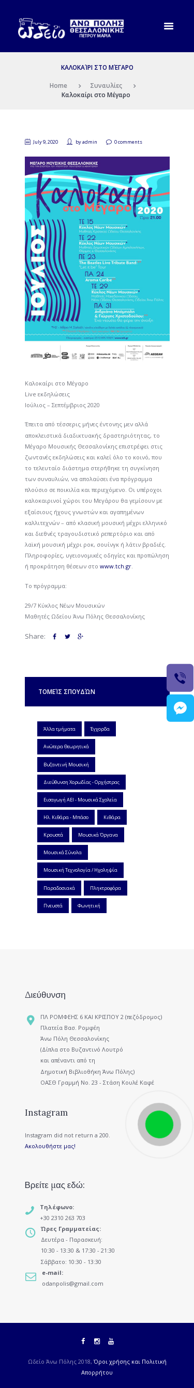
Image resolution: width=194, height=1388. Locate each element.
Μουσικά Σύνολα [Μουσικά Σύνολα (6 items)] (62, 852)
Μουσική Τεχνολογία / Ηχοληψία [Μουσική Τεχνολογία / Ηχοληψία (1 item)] (80, 870)
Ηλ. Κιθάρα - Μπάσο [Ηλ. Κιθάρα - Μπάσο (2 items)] (65, 817)
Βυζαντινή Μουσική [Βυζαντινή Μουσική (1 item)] (66, 764)
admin (89, 141)
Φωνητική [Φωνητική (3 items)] (89, 905)
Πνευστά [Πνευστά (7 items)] (53, 905)
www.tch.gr (115, 566)
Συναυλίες (106, 85)
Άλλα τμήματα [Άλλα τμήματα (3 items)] (59, 729)
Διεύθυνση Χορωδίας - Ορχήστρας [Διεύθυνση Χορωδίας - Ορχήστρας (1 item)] (81, 782)
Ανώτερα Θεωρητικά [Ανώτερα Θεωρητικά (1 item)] (66, 746)
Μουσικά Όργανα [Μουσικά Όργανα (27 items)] (98, 834)
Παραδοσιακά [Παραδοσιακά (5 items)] (59, 888)
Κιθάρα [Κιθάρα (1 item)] (112, 817)
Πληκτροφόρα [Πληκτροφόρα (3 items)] (105, 888)
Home (58, 85)
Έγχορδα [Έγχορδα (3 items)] (100, 729)
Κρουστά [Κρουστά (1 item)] (53, 834)
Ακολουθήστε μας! (50, 1146)
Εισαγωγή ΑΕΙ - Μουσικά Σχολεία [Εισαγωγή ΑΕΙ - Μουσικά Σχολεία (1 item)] (80, 799)
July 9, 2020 (45, 141)
